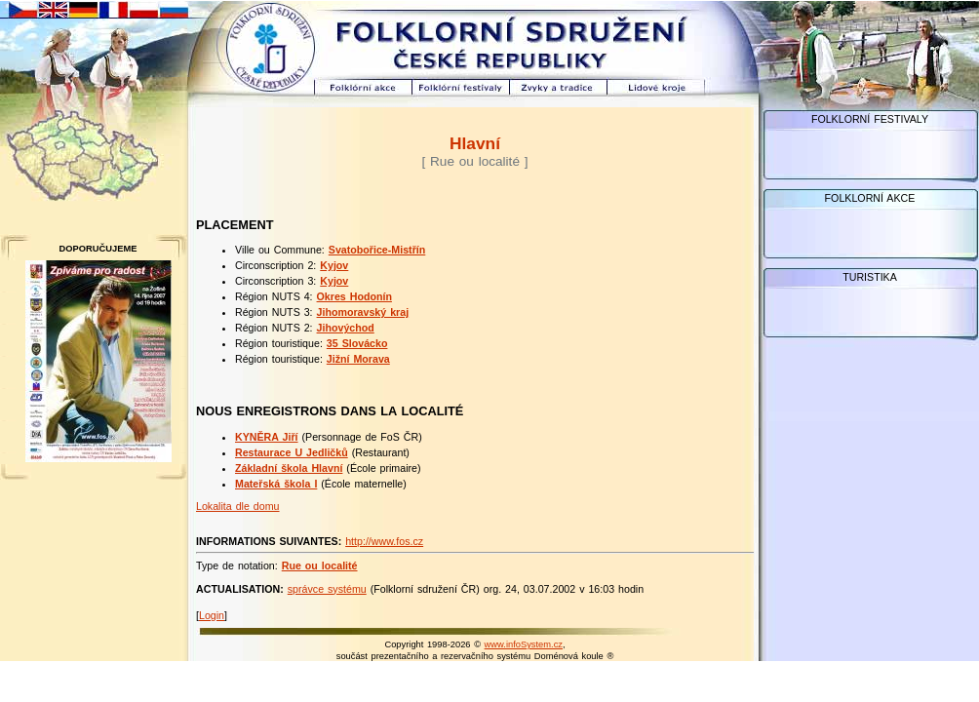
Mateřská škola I (276, 483)
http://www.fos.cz (384, 541)
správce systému (327, 589)
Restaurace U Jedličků (291, 452)
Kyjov (334, 265)
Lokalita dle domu (238, 506)
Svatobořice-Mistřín (377, 249)
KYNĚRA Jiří (266, 437)
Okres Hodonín (354, 296)
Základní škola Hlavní (288, 468)
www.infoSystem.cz (524, 644)
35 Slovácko (357, 343)
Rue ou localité (320, 565)
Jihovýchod (345, 327)
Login (211, 615)
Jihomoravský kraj (363, 312)
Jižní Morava (358, 359)
